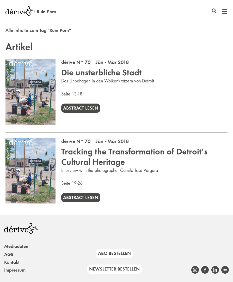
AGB (9, 254)
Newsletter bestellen (114, 269)
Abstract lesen (80, 108)
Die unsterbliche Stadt (101, 72)
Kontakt (12, 262)
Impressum (15, 270)
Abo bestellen (114, 253)
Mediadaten (16, 246)
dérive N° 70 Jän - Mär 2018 (95, 62)
